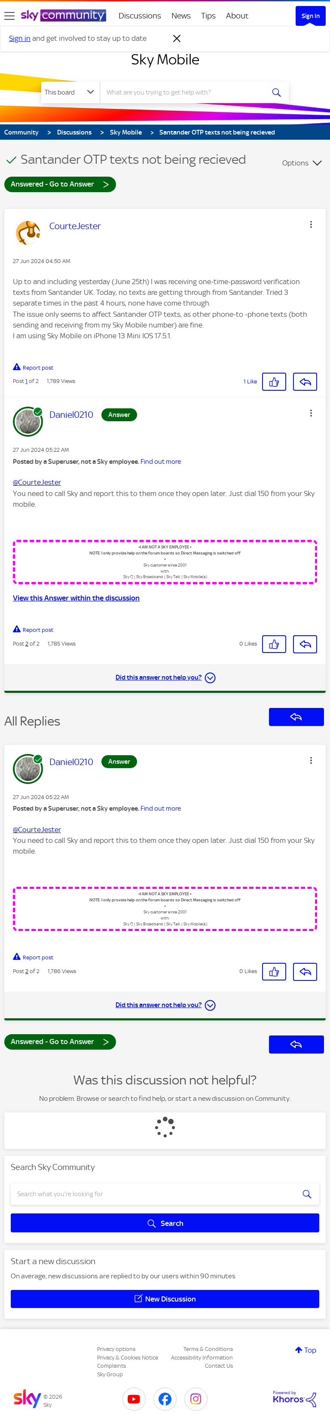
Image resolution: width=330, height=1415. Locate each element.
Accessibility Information (202, 1357)
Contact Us (219, 1366)
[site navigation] (9, 16)
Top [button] (310, 1350)
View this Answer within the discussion (76, 598)
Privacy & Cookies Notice (127, 1357)
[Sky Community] (63, 15)
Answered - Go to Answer (60, 184)
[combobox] (185, 92)
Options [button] (295, 163)
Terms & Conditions (208, 1349)
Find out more (161, 462)
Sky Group (110, 1374)
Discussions (140, 16)
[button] (311, 224)
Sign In (311, 16)
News (181, 16)
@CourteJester (37, 482)
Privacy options (116, 1349)
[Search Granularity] (70, 92)
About (237, 16)
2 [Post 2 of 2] (26, 643)
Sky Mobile (165, 59)
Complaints (111, 1366)
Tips (208, 16)
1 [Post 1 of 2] (26, 381)
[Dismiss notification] (177, 39)
